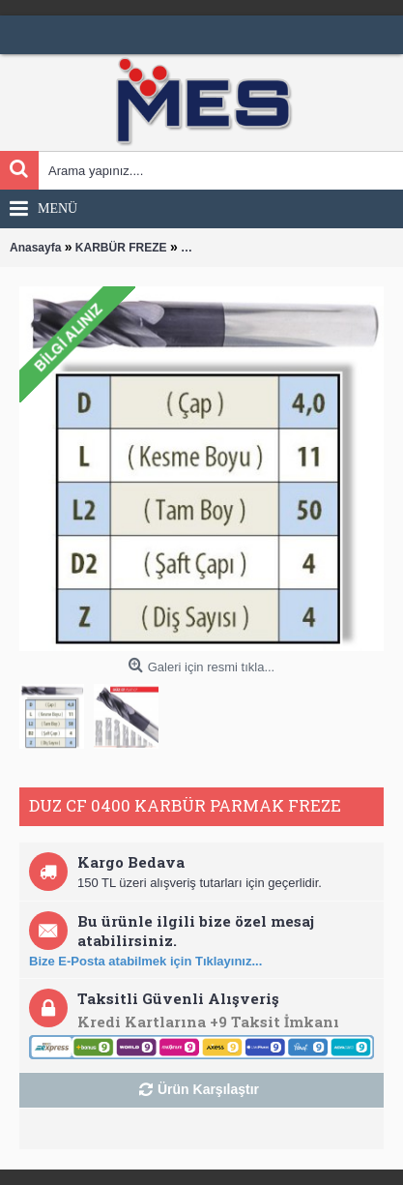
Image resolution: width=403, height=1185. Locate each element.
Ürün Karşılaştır (208, 1089)
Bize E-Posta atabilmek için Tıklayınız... (145, 961)
